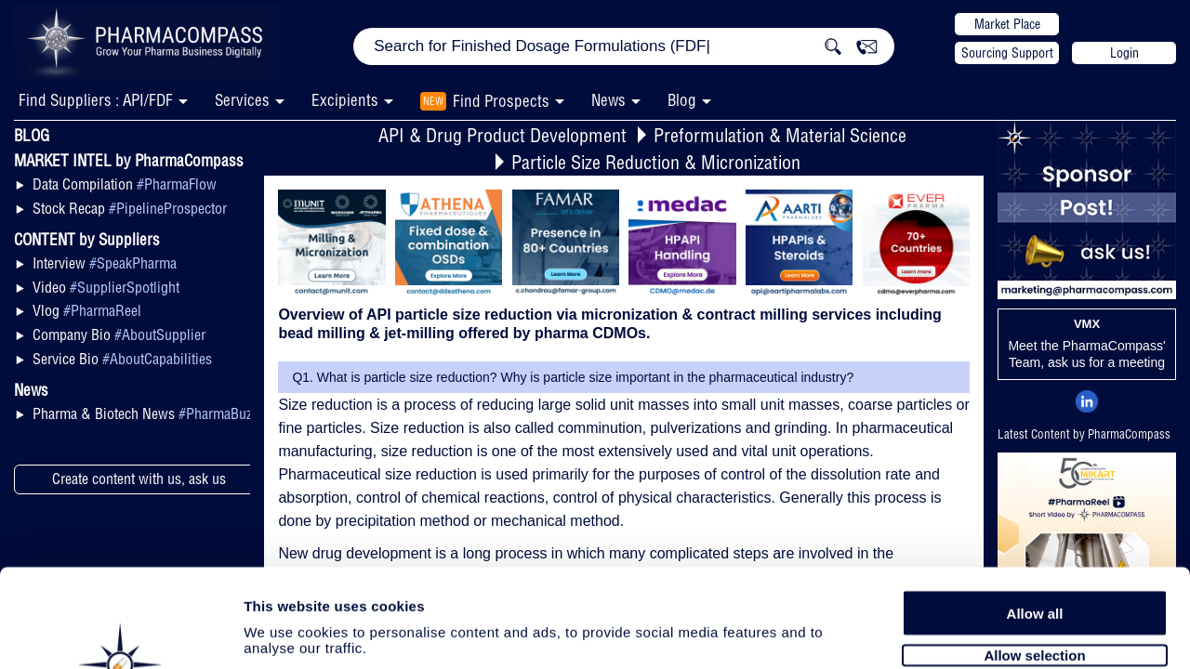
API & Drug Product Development (502, 135)
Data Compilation (125, 184)
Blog (682, 100)
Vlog (87, 310)
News (608, 100)
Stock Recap (130, 208)
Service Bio (122, 358)
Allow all (1035, 513)
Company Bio (119, 334)
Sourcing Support (1007, 53)
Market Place (1007, 24)
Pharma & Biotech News (145, 413)
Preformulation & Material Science (780, 135)
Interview (105, 263)
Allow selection (1034, 555)
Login (1124, 53)
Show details (975, 633)
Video (106, 287)
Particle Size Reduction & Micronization (655, 162)
